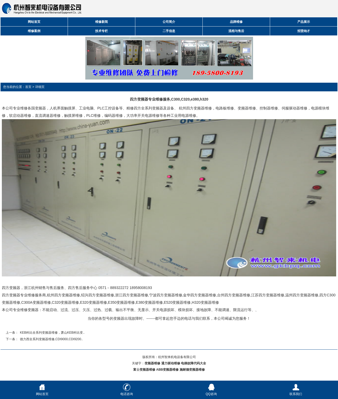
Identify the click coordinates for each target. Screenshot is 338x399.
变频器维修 (247, 108)
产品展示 (303, 22)
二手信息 (169, 31)
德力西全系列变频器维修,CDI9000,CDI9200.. (51, 339)
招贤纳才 (303, 31)
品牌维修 (236, 22)
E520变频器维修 (177, 302)
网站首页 (34, 22)
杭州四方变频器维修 (195, 108)
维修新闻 (101, 22)
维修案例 (34, 31)
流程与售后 (236, 31)
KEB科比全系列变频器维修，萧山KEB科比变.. (52, 332)
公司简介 (169, 22)
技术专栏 (101, 31)
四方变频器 (11, 288)
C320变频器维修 (65, 302)
